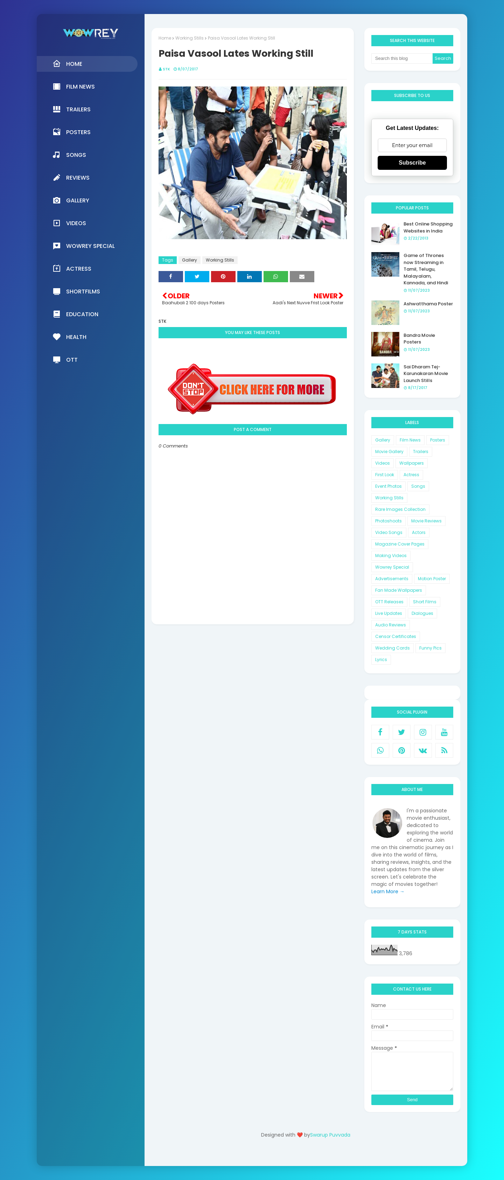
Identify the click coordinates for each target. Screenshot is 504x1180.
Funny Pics (430, 648)
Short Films (424, 602)
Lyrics (381, 659)
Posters (437, 440)
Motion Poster (432, 579)
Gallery (189, 260)
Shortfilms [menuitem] (76, 291)
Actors (419, 532)
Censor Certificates (395, 636)
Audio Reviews (390, 625)
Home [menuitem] (67, 64)
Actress (411, 475)
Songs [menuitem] (69, 155)
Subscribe (412, 163)
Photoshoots (388, 521)
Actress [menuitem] (71, 268)
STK (166, 69)
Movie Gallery (389, 451)
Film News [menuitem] (73, 86)
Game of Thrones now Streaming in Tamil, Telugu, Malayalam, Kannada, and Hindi (426, 269)
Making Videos (391, 555)
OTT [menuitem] (65, 359)
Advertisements (391, 579)
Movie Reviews (426, 521)
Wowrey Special (392, 567)
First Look (384, 475)
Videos (382, 463)
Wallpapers (411, 463)
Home (165, 38)
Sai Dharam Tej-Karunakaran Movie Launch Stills (426, 373)
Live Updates (388, 613)
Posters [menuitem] (71, 132)
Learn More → (388, 891)
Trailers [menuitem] (71, 109)
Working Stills (189, 38)
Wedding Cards (392, 648)
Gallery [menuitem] (70, 200)
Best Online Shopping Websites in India (428, 227)
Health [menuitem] (69, 337)
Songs (418, 486)
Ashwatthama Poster (428, 303)
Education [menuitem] (75, 314)
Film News (410, 440)
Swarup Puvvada (330, 1134)
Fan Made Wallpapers (398, 590)
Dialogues (422, 613)
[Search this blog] (402, 58)
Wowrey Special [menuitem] (83, 246)
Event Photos (388, 486)
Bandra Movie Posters (419, 339)
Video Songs (388, 532)
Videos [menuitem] (69, 223)
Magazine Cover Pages (400, 544)
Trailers (420, 451)
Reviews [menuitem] (71, 177)
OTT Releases (389, 602)
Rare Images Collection (400, 509)
